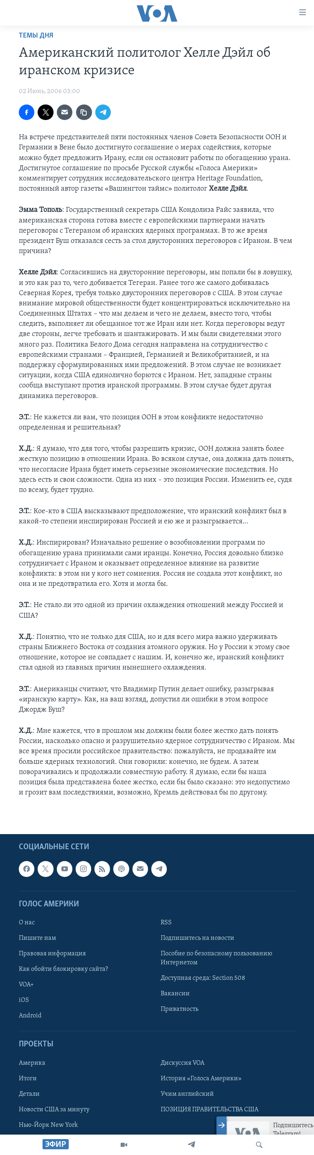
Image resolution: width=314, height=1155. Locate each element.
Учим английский (187, 1094)
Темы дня (36, 36)
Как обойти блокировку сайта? (63, 969)
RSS (166, 922)
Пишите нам (37, 938)
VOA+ (26, 985)
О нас (27, 922)
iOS (24, 1000)
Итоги (28, 1078)
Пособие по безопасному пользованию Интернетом (216, 958)
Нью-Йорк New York (48, 1125)
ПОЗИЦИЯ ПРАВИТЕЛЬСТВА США (209, 1109)
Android (30, 1016)
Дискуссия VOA (182, 1063)
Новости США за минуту (54, 1109)
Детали (29, 1094)
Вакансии (175, 994)
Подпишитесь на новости (197, 938)
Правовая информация (52, 953)
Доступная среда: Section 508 (203, 978)
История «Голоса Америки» (201, 1078)
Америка (32, 1063)
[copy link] (84, 112)
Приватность (179, 1009)
